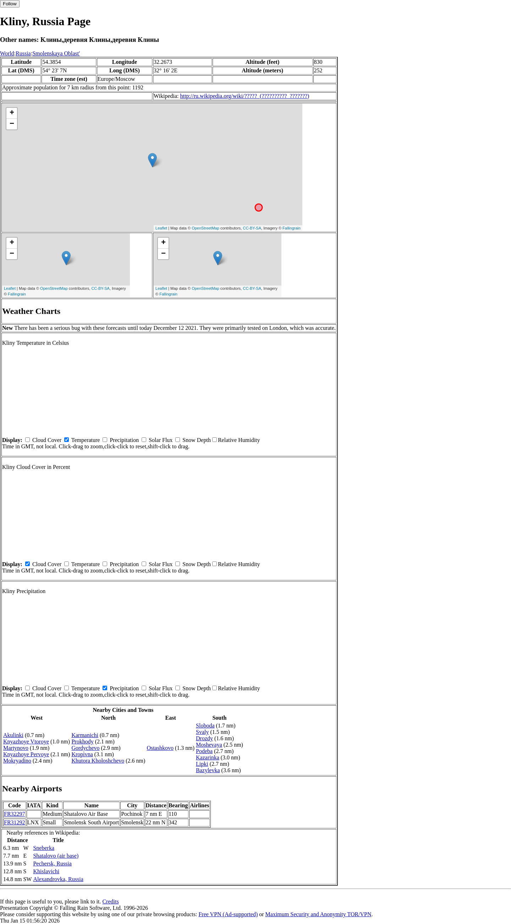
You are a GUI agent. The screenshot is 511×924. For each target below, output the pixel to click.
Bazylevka (208, 770)
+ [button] (12, 113)
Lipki (202, 764)
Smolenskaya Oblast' (56, 53)
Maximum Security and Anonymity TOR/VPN (318, 914)
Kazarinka (207, 757)
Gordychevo (85, 748)
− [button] (12, 124)
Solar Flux (160, 440)
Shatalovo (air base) (55, 856)
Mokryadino (17, 761)
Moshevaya (209, 745)
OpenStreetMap (205, 228)
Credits (110, 901)
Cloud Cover (46, 440)
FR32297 (14, 814)
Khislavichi (46, 871)
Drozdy (204, 738)
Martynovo (15, 748)
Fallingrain (291, 228)
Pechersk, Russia (52, 864)
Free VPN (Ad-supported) (228, 914)
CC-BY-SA (252, 228)
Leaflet (161, 228)
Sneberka (43, 848)
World (7, 53)
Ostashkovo (160, 748)
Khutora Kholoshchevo (97, 761)
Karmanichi (84, 735)
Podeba (204, 751)
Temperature (85, 440)
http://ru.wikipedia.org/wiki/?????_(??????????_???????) (244, 96)
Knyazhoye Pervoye (26, 754)
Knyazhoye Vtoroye (26, 741)
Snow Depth (196, 440)
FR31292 (14, 822)
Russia (23, 53)
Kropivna (82, 754)
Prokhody (82, 741)
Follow (10, 3)
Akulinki (13, 735)
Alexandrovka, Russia (58, 879)
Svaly (202, 732)
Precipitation (124, 440)
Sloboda (205, 726)
